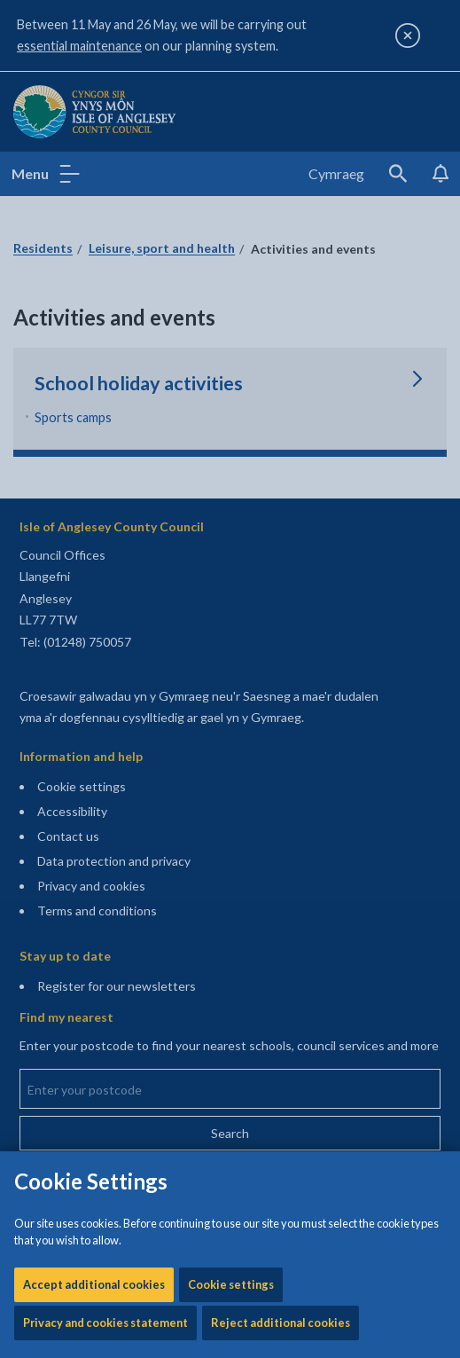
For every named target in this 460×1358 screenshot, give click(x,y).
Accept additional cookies (94, 565)
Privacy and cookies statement (105, 603)
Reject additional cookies (280, 603)
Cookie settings (231, 565)
